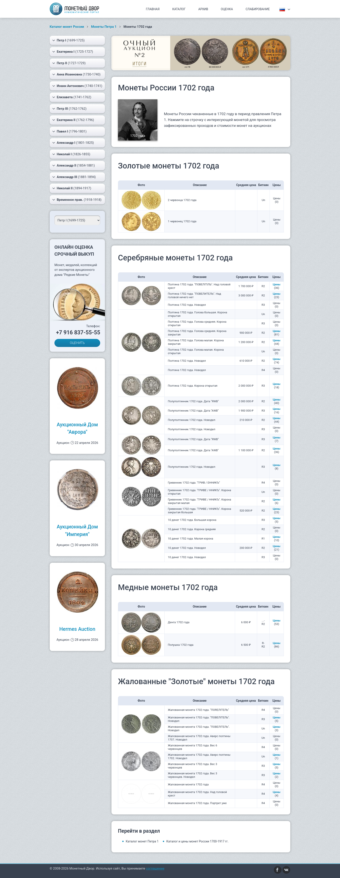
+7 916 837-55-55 (78, 332)
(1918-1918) (76, 200)
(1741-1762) (71, 97)
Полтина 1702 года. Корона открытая (192, 385)
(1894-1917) (71, 188)
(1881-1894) (74, 177)
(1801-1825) (73, 143)
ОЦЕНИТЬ (77, 343)
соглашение (155, 868)
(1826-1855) (71, 154)
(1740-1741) (77, 86)
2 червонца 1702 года (182, 200)
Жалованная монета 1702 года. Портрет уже (197, 803)
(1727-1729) (69, 63)
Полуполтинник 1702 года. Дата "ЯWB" (193, 401)
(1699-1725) (68, 40)
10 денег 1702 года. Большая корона (192, 520)
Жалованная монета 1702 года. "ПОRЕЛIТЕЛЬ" (198, 709)
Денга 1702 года (179, 622)
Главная (153, 9)
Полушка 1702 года (180, 644)
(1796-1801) (69, 131)
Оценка (227, 9)
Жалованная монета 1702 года (188, 784)
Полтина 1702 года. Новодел (187, 304)
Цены (276, 284)
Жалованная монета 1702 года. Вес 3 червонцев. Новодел (192, 775)
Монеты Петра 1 (103, 27)
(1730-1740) (76, 74)
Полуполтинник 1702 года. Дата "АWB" (193, 410)
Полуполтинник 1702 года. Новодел (191, 420)
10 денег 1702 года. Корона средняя (192, 529)
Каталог (179, 9)
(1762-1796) (73, 120)
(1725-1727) (72, 51)
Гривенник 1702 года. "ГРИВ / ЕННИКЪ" (194, 482)
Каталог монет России (67, 27)
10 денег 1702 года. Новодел (187, 547)
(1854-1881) (73, 165)
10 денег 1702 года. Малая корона (190, 538)
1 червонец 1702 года (182, 221)
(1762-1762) (69, 108)
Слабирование (258, 9)
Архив (203, 9)
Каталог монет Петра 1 (142, 841)
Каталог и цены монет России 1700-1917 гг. (197, 841)
